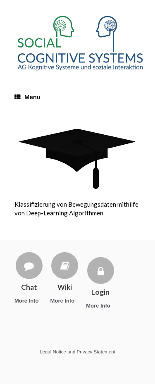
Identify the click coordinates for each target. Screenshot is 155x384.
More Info (28, 301)
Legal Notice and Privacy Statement (77, 351)
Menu (27, 96)
